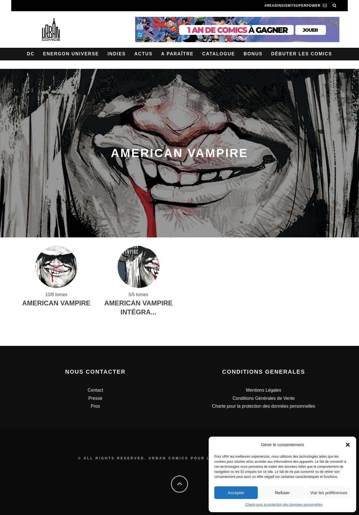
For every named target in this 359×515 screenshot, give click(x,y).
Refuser (282, 492)
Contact (95, 390)
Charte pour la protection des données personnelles (284, 505)
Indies (116, 53)
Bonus (253, 53)
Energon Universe (71, 53)
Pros (95, 406)
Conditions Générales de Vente (263, 398)
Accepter (236, 492)
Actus (143, 53)
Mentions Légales (263, 390)
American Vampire (56, 303)
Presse (95, 398)
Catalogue (218, 53)
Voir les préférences (329, 492)
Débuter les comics (301, 53)
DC (30, 53)
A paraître (177, 53)
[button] (348, 445)
